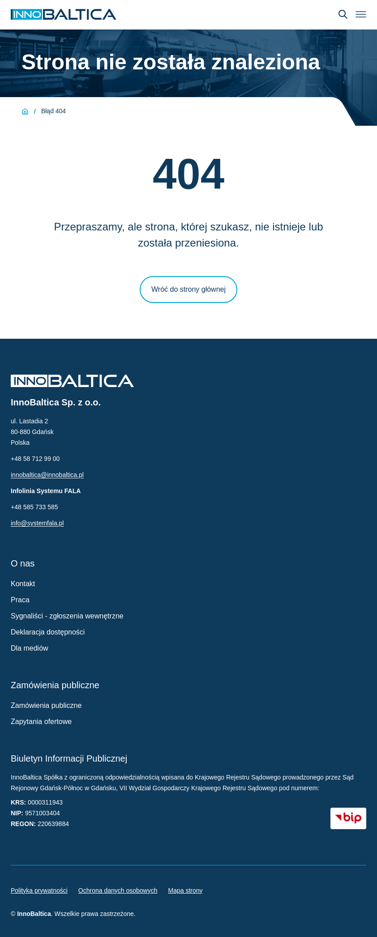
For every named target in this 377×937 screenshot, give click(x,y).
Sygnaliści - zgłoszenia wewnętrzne (67, 616)
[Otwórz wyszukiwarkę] (343, 14)
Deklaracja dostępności (48, 632)
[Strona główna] (25, 111)
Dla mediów (29, 648)
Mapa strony (185, 890)
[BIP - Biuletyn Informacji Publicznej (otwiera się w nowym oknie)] (348, 818)
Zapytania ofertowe (41, 721)
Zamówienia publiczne (46, 705)
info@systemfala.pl (37, 523)
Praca (20, 600)
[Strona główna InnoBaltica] (63, 14)
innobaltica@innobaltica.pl (47, 474)
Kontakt (23, 584)
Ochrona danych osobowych (118, 890)
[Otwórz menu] (361, 14)
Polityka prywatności (39, 890)
